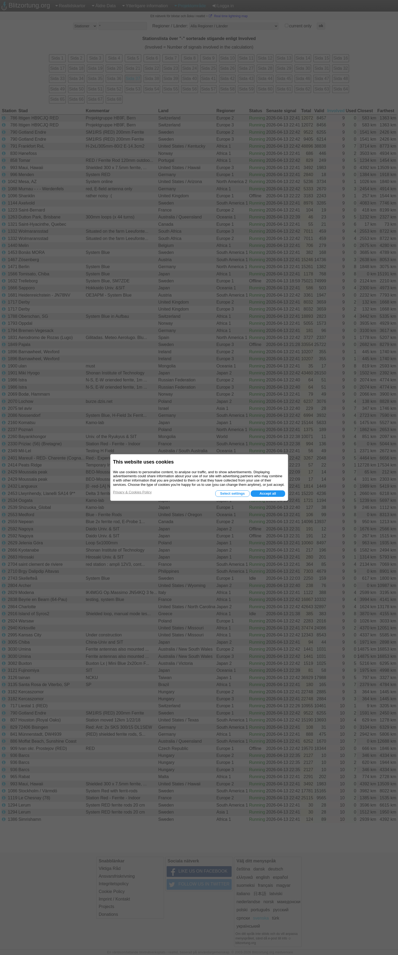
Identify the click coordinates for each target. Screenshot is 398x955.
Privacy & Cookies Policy (132, 492)
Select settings (232, 493)
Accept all (268, 493)
